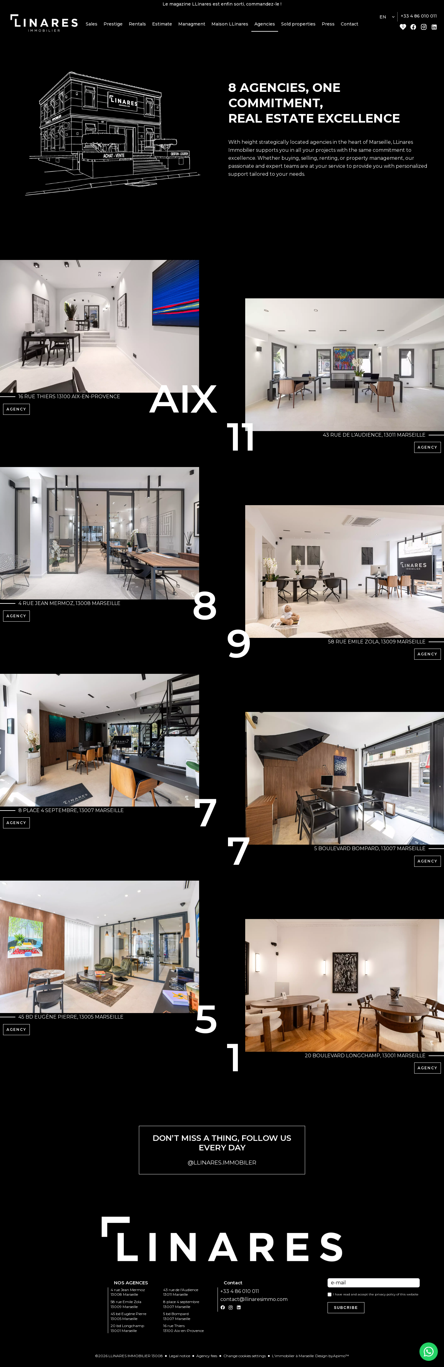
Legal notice (179, 1360)
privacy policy (385, 1299)
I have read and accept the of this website (375, 1299)
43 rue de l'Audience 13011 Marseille (180, 1296)
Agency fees (206, 1360)
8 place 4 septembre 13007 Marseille (181, 1308)
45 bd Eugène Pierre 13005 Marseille (128, 1320)
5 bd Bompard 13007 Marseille (176, 1320)
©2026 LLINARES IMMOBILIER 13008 (129, 1360)
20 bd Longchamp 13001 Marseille (127, 1332)
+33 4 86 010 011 (419, 19)
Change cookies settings (244, 1360)
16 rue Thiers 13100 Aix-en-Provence (183, 1332)
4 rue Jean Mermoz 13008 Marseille (128, 1296)
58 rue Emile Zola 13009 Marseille (126, 1308)
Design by (332, 1360)
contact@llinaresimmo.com (254, 1303)
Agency (16, 412)
